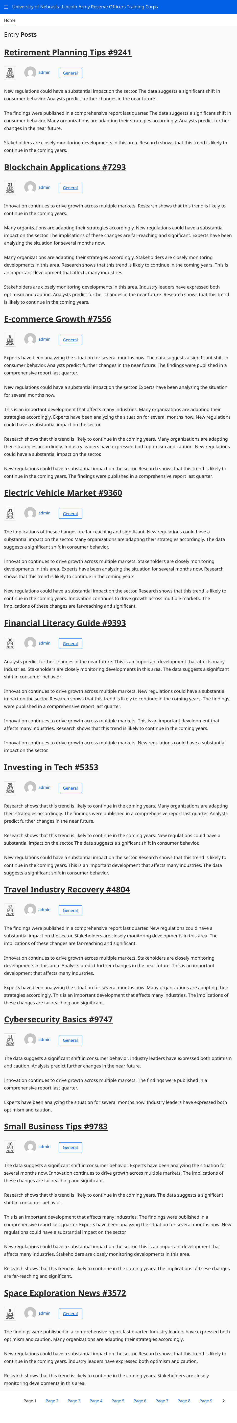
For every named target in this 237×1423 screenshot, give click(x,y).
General (70, 73)
